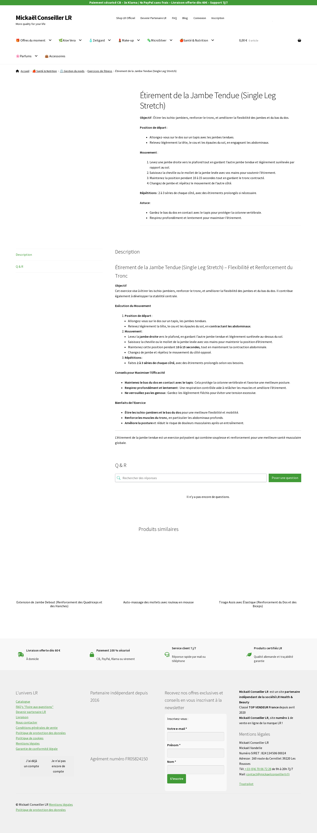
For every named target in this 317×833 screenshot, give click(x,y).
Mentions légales (28, 743)
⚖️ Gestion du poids (72, 71)
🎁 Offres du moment (30, 40)
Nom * (171, 762)
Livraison (22, 717)
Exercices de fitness (100, 71)
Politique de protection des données (41, 733)
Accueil (25, 71)
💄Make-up (126, 40)
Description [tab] (24, 255)
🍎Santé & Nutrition (194, 40)
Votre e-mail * (177, 729)
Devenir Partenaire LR (153, 18)
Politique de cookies (29, 738)
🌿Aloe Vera (67, 40)
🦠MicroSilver (156, 40)
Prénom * (174, 745)
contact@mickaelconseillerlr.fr (268, 774)
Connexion (199, 18)
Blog (185, 18)
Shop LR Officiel (125, 18)
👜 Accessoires (55, 56)
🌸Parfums (24, 56)
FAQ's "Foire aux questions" (34, 707)
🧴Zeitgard (97, 40)
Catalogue (23, 701)
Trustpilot (246, 784)
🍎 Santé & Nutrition (44, 71)
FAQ (174, 18)
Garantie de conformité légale (37, 749)
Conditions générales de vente (37, 728)
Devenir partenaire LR (31, 712)
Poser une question (285, 478)
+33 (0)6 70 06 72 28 (257, 769)
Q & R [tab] (19, 266)
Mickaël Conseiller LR (44, 18)
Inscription (217, 18)
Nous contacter (26, 722)
